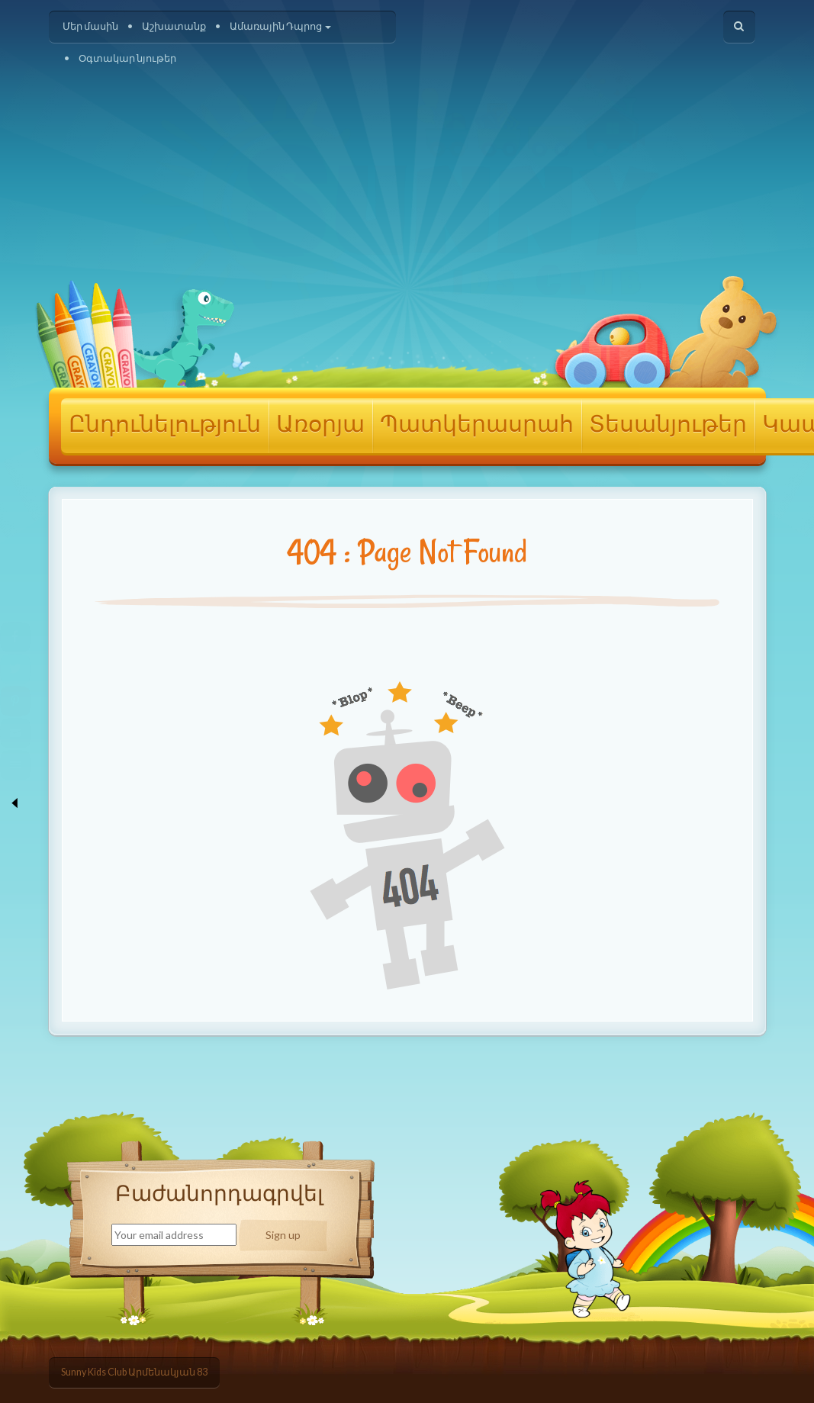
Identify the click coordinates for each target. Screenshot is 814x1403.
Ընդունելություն (165, 425)
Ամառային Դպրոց (280, 26)
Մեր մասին (90, 26)
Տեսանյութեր (668, 425)
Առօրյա (320, 425)
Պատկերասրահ (477, 425)
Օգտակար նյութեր (127, 58)
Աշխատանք (174, 26)
